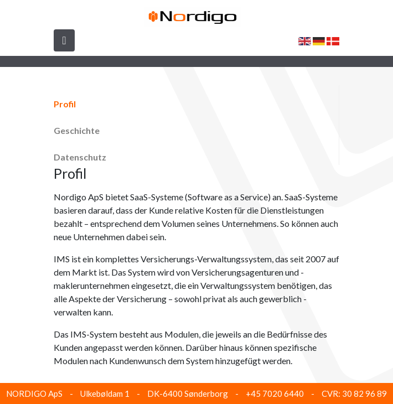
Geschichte (77, 130)
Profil (65, 104)
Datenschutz (80, 157)
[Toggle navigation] (64, 40)
